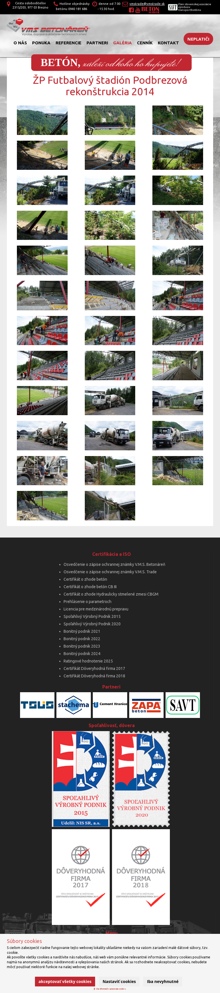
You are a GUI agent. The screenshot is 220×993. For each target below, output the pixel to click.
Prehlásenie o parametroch (87, 601)
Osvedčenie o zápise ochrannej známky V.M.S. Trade (110, 572)
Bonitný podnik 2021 (82, 631)
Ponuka (41, 42)
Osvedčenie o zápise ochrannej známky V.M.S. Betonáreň (114, 564)
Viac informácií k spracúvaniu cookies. (110, 989)
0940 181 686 (77, 9)
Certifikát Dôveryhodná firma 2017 (94, 668)
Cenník (145, 42)
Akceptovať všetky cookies (65, 981)
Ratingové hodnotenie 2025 (88, 661)
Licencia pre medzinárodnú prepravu (96, 609)
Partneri (97, 42)
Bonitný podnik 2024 (82, 653)
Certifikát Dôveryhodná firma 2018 (94, 676)
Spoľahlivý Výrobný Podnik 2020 (92, 624)
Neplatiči (198, 39)
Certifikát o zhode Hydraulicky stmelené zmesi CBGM (111, 594)
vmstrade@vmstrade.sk (147, 3)
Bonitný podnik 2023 (82, 646)
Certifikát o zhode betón (85, 579)
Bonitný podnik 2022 (82, 638)
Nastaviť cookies (119, 981)
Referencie (68, 42)
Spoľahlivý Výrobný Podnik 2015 (92, 616)
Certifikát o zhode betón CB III (90, 586)
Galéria (122, 42)
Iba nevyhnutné (162, 981)
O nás (20, 42)
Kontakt (168, 42)
